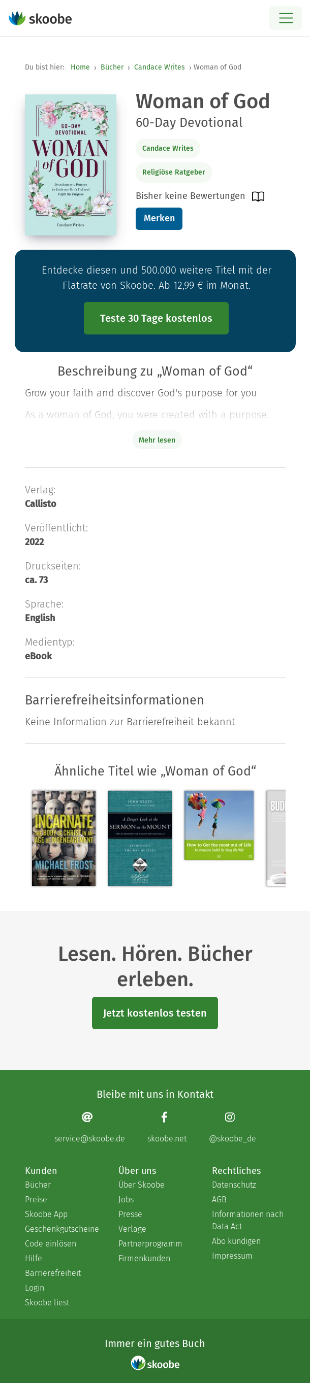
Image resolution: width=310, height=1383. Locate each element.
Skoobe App (46, 1214)
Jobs (126, 1199)
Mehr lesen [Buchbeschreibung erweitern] (157, 440)
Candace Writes (159, 67)
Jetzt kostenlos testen (155, 1013)
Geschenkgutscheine (61, 1229)
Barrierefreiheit (53, 1273)
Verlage (132, 1229)
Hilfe (33, 1258)
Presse (130, 1214)
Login (34, 1288)
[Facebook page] (167, 1127)
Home (80, 67)
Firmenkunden (144, 1258)
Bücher (112, 67)
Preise (36, 1199)
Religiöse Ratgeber (173, 172)
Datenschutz (234, 1185)
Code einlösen (50, 1244)
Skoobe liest (47, 1302)
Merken (159, 218)
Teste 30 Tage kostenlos (156, 318)
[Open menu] (285, 18)
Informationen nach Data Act (248, 1220)
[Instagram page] (232, 1127)
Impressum (232, 1256)
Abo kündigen (236, 1241)
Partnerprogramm (150, 1244)
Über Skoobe (141, 1185)
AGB (219, 1199)
